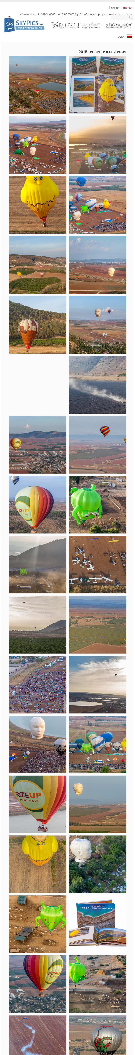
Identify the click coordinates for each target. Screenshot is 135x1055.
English (115, 7)
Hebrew (127, 7)
